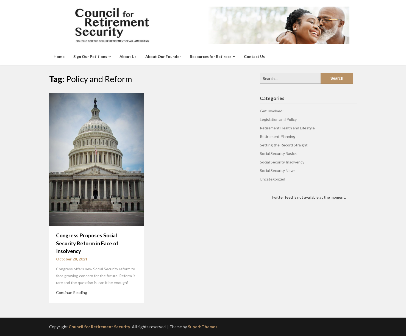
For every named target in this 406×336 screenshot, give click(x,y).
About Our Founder (163, 56)
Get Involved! (272, 111)
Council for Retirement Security (99, 326)
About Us (128, 56)
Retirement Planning (277, 136)
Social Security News (278, 170)
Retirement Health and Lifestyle (287, 128)
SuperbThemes (202, 326)
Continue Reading (71, 292)
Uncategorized (272, 179)
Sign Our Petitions (90, 56)
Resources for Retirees (211, 56)
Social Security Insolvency (282, 162)
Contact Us (254, 56)
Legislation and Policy (278, 119)
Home (59, 56)
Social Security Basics (278, 153)
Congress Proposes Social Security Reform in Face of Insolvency (87, 243)
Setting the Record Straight (284, 145)
